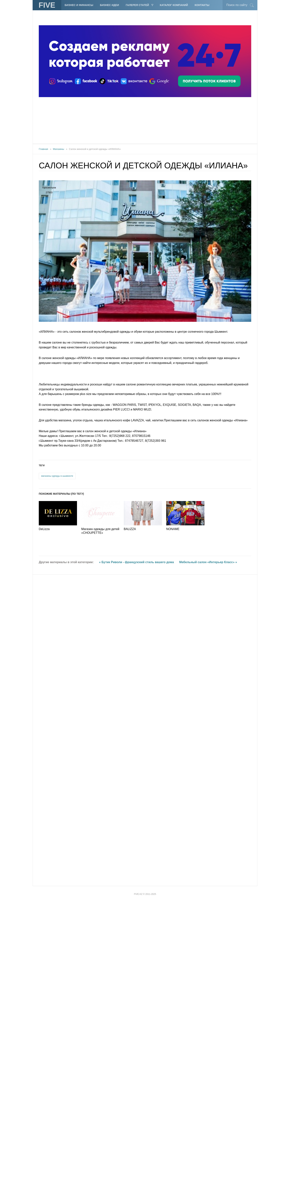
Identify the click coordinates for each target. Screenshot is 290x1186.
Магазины (58, 149)
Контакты (202, 5)
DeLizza (44, 1093)
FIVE (47, 5)
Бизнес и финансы (79, 5)
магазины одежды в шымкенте (57, 1041)
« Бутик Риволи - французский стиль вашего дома (136, 1127)
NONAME (172, 1093)
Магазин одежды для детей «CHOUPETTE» (100, 1095)
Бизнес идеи (109, 5)
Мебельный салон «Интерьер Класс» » (208, 1127)
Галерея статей (137, 5)
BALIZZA (130, 1093)
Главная (43, 149)
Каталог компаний (174, 5)
